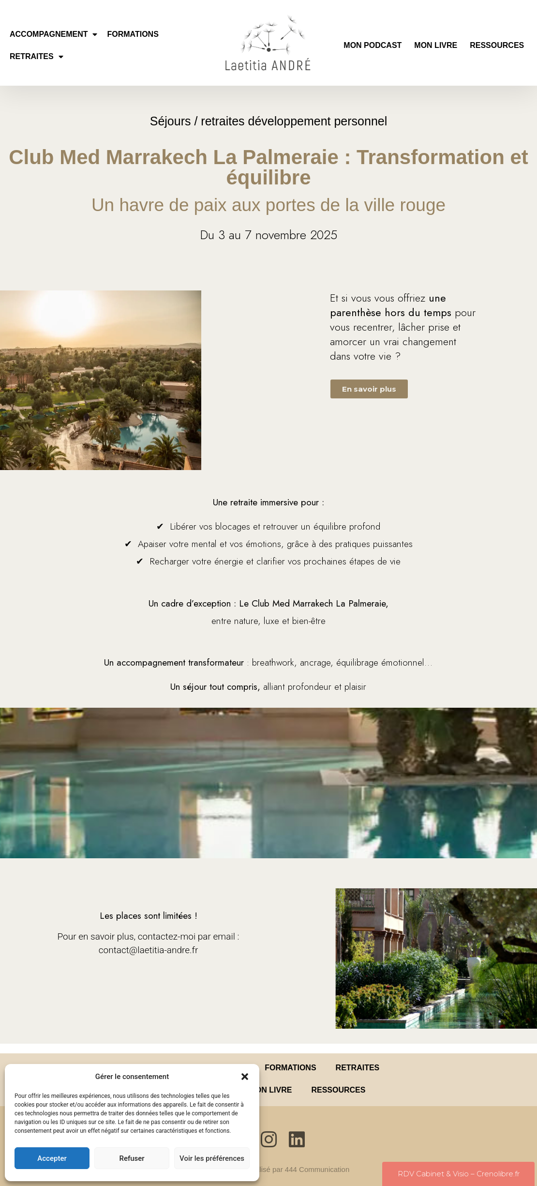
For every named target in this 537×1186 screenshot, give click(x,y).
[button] (245, 1076)
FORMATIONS (132, 34)
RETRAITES (36, 56)
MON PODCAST (372, 45)
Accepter (51, 1158)
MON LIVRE (435, 45)
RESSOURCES (497, 45)
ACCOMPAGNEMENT (53, 34)
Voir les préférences (211, 1158)
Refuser (131, 1158)
